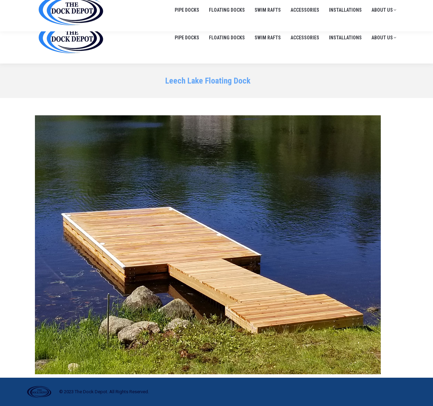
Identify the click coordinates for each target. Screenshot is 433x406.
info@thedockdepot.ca (371, 6)
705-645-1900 (320, 6)
